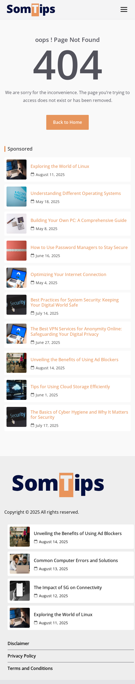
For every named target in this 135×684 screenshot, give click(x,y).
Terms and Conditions (30, 668)
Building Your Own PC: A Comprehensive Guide (79, 220)
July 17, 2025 (47, 425)
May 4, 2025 (46, 282)
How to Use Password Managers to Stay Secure (79, 247)
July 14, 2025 (47, 313)
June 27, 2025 (48, 342)
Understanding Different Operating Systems (76, 193)
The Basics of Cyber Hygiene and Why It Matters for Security (79, 415)
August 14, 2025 (50, 367)
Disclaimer (18, 643)
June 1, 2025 (47, 394)
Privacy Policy (22, 656)
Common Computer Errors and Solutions (76, 560)
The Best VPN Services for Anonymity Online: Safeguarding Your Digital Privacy (76, 331)
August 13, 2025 (53, 568)
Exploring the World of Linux (60, 166)
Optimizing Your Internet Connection (68, 274)
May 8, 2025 (46, 228)
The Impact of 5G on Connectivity (68, 587)
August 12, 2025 (53, 595)
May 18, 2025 (48, 201)
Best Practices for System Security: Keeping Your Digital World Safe (75, 302)
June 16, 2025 (48, 255)
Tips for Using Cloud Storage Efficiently (70, 386)
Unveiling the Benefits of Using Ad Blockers (74, 359)
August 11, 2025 (50, 174)
